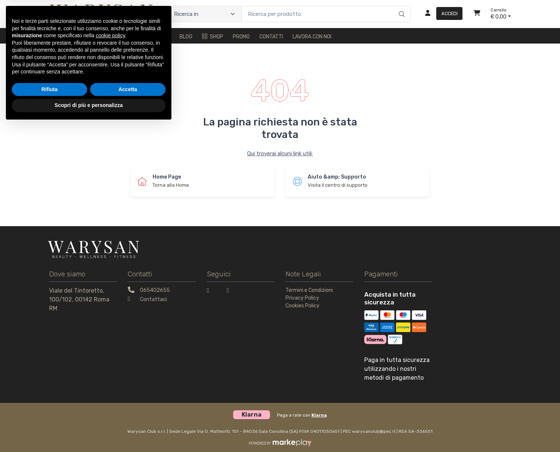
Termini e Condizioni (309, 290)
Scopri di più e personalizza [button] (89, 432)
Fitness (160, 37)
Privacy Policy (302, 298)
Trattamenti (123, 37)
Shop (212, 37)
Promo (241, 37)
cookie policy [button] (110, 362)
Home (55, 37)
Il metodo (84, 37)
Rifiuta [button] (49, 416)
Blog (186, 37)
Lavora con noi (312, 37)
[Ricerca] (400, 6)
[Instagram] (232, 291)
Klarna (319, 415)
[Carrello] (476, 14)
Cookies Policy (303, 306)
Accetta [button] (128, 416)
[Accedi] (440, 14)
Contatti (271, 37)
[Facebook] (212, 291)
